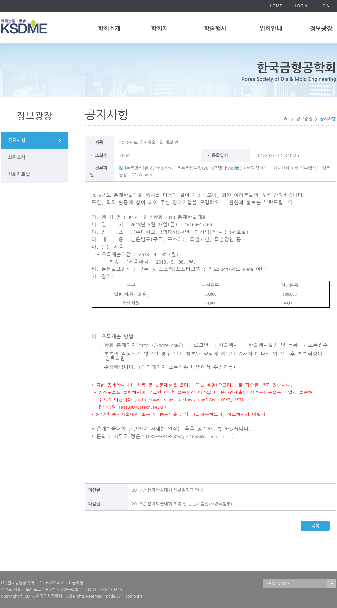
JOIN (325, 6)
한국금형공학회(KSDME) (24, 26)
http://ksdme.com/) (160, 345)
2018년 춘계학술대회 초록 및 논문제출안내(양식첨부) (182, 504)
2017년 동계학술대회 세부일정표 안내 (168, 490)
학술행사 (215, 29)
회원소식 (17, 157)
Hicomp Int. (132, 596)
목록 (315, 526)
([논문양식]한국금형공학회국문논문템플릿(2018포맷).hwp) (177, 168)
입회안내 (271, 29)
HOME (276, 6)
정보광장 (321, 29)
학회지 (159, 29)
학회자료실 (19, 174)
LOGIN (301, 6)
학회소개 (109, 29)
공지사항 (17, 140)
